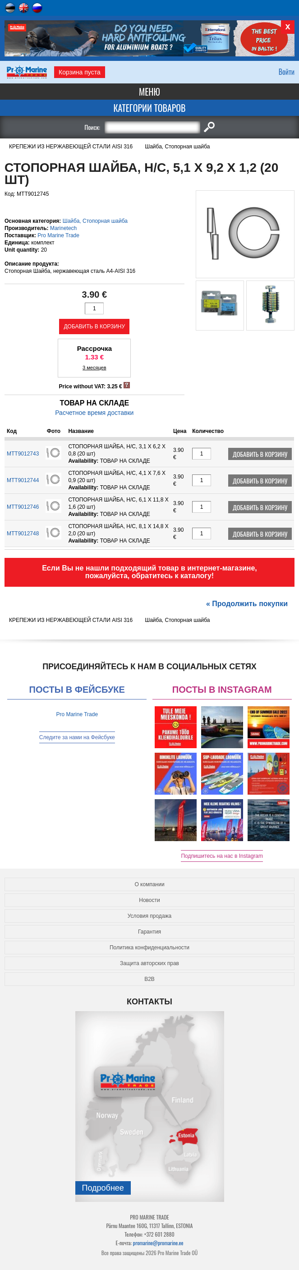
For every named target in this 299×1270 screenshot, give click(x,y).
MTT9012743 (23, 454)
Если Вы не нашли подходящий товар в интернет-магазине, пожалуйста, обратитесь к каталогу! (149, 572)
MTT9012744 (23, 480)
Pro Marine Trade (58, 235)
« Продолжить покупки (247, 603)
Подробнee (103, 1187)
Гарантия (149, 932)
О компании (149, 884)
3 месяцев (94, 367)
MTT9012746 (23, 507)
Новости (149, 900)
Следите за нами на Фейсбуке (77, 737)
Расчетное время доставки (94, 412)
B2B (149, 979)
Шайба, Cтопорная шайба (177, 146)
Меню (149, 91)
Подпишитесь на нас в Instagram (222, 856)
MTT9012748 (23, 533)
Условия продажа (150, 916)
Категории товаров (149, 108)
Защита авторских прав (149, 963)
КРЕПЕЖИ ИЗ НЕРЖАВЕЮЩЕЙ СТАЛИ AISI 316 (71, 146)
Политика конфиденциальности (149, 947)
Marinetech (63, 228)
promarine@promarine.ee (158, 1243)
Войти (286, 71)
